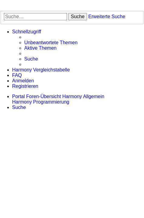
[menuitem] (51, 42)
